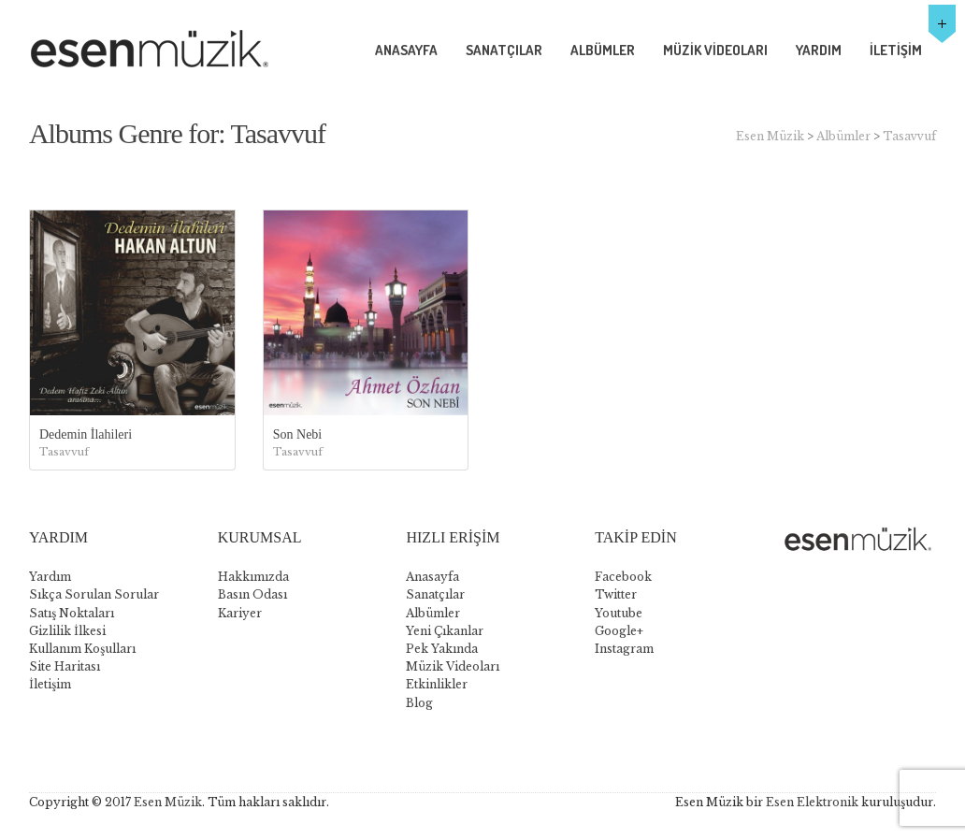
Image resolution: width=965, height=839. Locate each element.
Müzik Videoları (452, 666)
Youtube (618, 613)
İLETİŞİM (896, 50)
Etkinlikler (437, 684)
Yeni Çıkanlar (444, 631)
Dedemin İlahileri (85, 434)
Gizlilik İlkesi (67, 631)
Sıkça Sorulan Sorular (94, 594)
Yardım (50, 577)
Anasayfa (432, 577)
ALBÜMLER (602, 50)
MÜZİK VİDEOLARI (715, 50)
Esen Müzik (770, 136)
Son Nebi (298, 434)
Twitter (616, 594)
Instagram (624, 649)
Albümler (843, 136)
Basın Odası (252, 594)
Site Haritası (64, 666)
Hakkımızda (253, 577)
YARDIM (819, 50)
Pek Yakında (442, 649)
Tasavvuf (909, 136)
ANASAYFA (406, 50)
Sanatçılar (435, 594)
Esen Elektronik (812, 802)
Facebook (623, 577)
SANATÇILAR (504, 50)
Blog (419, 703)
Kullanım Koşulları (82, 649)
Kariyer (240, 613)
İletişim (50, 684)
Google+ (619, 631)
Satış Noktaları (71, 613)
